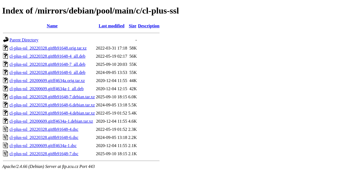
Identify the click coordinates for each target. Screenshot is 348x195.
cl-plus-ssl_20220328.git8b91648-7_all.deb (47, 64)
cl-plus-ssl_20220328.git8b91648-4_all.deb (47, 56)
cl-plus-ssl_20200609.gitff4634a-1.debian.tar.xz (51, 121)
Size (132, 26)
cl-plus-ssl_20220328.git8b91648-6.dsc (44, 137)
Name (52, 26)
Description (148, 26)
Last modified (112, 26)
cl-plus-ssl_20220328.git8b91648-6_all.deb (47, 72)
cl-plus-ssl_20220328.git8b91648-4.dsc (44, 129)
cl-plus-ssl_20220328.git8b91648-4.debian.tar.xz (52, 113)
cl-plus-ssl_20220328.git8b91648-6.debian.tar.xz (52, 105)
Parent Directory (24, 40)
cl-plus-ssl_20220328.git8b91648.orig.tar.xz (48, 48)
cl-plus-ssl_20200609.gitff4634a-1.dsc (43, 145)
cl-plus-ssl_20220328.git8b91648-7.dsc (44, 153)
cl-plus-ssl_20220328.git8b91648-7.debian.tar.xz (52, 97)
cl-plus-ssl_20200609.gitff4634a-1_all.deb (47, 88)
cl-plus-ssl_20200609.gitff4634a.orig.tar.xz (47, 80)
